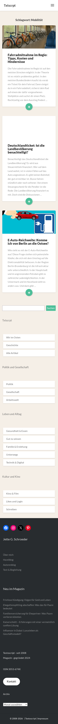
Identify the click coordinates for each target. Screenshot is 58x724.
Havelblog (8, 559)
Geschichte (12, 345)
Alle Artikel (12, 352)
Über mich (8, 554)
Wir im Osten (13, 337)
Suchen (51, 308)
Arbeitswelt (12, 399)
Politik (9, 384)
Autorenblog (9, 564)
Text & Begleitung (12, 569)
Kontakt (11, 681)
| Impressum (42, 718)
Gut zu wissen (13, 438)
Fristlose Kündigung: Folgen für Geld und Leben (27, 599)
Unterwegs (12, 454)
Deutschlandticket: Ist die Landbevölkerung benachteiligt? (26, 149)
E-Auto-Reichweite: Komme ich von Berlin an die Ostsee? (28, 241)
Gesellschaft (12, 391)
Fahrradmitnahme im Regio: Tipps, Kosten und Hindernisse (27, 58)
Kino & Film (12, 493)
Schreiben (11, 509)
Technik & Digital (15, 462)
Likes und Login (14, 501)
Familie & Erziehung (16, 446)
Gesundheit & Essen (17, 430)
